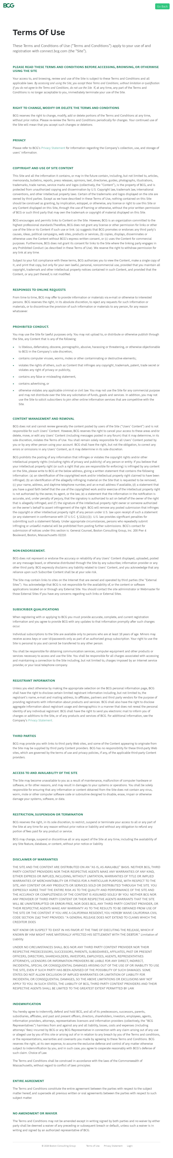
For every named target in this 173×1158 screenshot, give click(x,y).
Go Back (162, 6)
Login (130, 1145)
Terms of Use (92, 1145)
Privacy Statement (53, 148)
